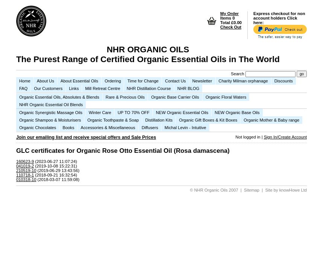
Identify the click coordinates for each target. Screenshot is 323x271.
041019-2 (25, 166)
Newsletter (202, 81)
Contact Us (175, 81)
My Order (229, 13)
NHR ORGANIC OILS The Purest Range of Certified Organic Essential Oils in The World (148, 54)
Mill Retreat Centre (102, 88)
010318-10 (26, 179)
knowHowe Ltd (293, 190)
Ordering (113, 81)
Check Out (230, 27)
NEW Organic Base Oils (237, 112)
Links (74, 88)
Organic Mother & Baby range (271, 120)
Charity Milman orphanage (243, 81)
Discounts (283, 81)
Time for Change (142, 81)
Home (24, 81)
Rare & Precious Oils (125, 97)
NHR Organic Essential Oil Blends (51, 104)
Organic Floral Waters (226, 97)
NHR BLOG (188, 88)
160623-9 (25, 161)
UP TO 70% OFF (133, 112)
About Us (45, 81)
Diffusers (150, 127)
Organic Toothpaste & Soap (113, 120)
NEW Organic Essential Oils (182, 112)
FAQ (23, 88)
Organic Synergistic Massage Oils (50, 112)
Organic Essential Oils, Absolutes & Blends (59, 97)
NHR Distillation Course (149, 88)
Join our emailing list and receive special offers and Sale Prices (86, 137)
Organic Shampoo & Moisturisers (50, 120)
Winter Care (100, 112)
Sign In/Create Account (285, 137)
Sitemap (251, 190)
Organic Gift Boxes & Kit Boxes (208, 120)
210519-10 (26, 170)
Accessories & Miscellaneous (108, 127)
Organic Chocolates (37, 127)
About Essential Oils (79, 81)
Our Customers (48, 88)
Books (68, 127)
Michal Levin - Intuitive (185, 127)
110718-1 (25, 175)
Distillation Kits (159, 120)
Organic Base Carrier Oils (175, 97)
